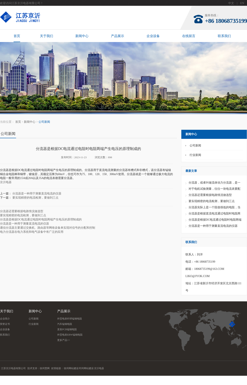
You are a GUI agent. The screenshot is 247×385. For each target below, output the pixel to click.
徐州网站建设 (71, 368)
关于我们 (46, 36)
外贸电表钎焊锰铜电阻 (69, 318)
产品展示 (117, 36)
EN (242, 3)
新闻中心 (82, 36)
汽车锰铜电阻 (64, 324)
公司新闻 (44, 121)
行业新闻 (33, 324)
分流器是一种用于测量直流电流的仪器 (213, 225)
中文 (231, 3)
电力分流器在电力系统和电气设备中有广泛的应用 (31, 231)
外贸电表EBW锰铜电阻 (70, 334)
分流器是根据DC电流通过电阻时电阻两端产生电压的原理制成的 (41, 219)
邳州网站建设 (86, 368)
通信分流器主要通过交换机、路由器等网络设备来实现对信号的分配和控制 (47, 227)
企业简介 (5, 318)
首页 (17, 36)
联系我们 (224, 36)
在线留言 (188, 36)
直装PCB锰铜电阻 (67, 329)
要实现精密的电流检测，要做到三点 (212, 201)
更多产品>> (63, 340)
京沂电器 (6, 182)
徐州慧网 (45, 368)
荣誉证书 (5, 324)
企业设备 (153, 36)
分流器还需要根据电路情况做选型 (210, 195)
